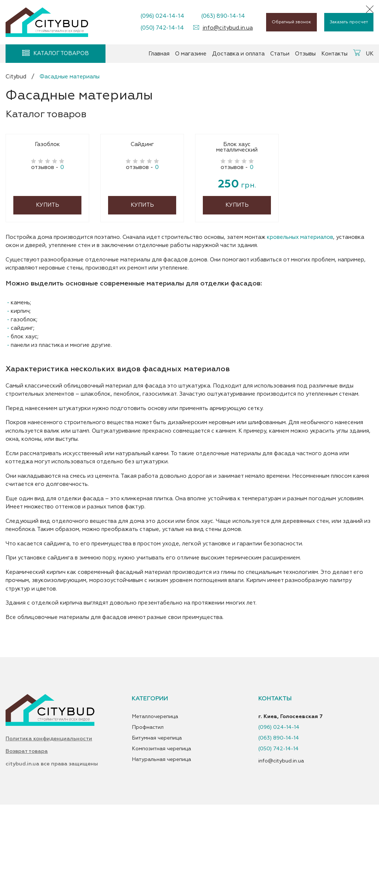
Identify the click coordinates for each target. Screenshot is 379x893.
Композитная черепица (161, 830)
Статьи (279, 53)
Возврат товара (27, 840)
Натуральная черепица (161, 841)
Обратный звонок (291, 22)
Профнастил (148, 809)
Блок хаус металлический (237, 230)
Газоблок (47, 227)
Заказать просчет (349, 22)
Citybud (16, 77)
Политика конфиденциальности (49, 824)
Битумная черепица (157, 820)
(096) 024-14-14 (162, 16)
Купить (47, 287)
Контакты (334, 53)
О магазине (191, 53)
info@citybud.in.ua (227, 27)
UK (369, 53)
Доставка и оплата (238, 53)
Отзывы (305, 53)
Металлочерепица (155, 798)
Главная (159, 53)
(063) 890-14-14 (223, 16)
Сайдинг (142, 227)
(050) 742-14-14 (162, 27)
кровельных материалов (300, 319)
